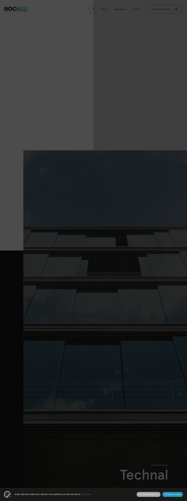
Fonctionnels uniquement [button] (148, 494)
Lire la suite (86, 494)
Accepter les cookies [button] (173, 494)
